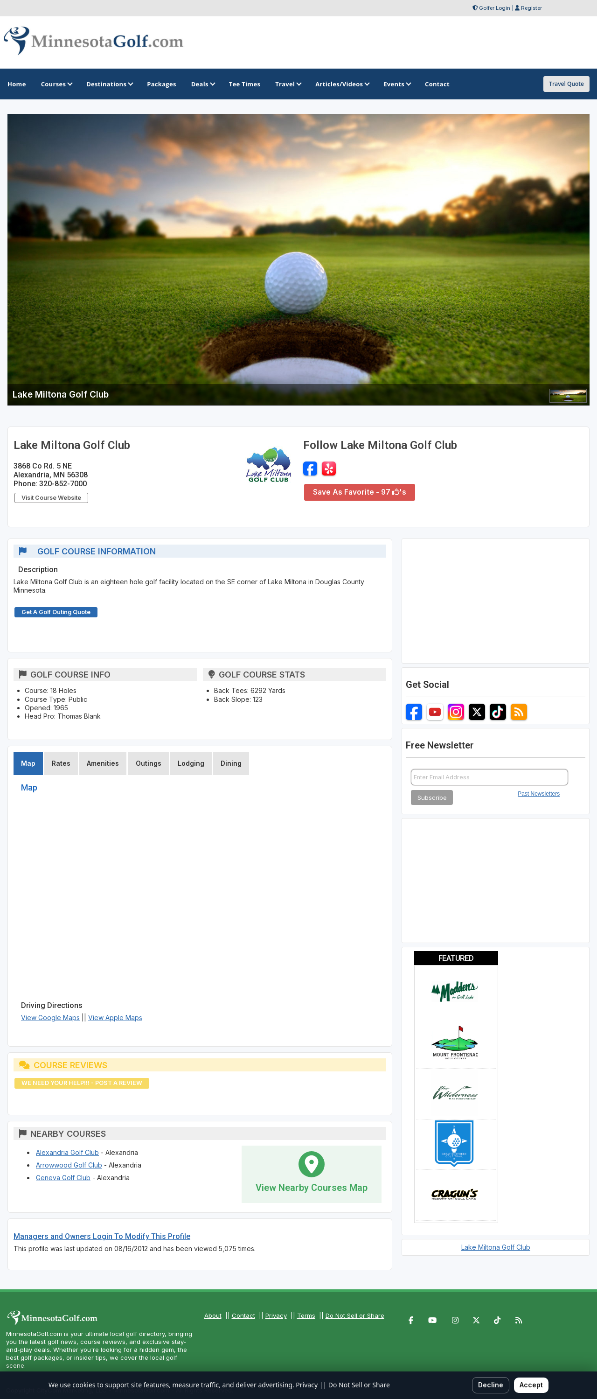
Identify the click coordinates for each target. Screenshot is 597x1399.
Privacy (276, 1315)
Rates (61, 763)
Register (531, 8)
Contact (243, 1315)
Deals (202, 84)
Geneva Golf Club (63, 1178)
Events (396, 84)
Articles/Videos (341, 84)
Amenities (103, 763)
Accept (531, 1385)
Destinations (109, 84)
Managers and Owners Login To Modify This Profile (102, 1236)
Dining (231, 763)
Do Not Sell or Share (355, 1315)
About (213, 1315)
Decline (490, 1385)
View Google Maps (50, 1017)
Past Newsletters (539, 793)
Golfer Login (494, 8)
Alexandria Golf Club (67, 1152)
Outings (148, 763)
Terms (306, 1315)
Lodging (191, 763)
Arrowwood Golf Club (69, 1165)
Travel (287, 84)
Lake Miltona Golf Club (495, 1247)
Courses (56, 84)
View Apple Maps (115, 1017)
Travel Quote (566, 84)
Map (28, 763)
